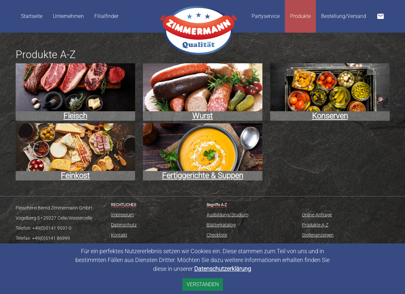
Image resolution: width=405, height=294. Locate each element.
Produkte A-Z (315, 224)
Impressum (122, 214)
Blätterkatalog (221, 224)
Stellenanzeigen (318, 235)
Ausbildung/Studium (227, 214)
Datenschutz (124, 224)
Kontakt (119, 235)
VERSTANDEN (203, 284)
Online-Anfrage (317, 214)
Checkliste (217, 235)
